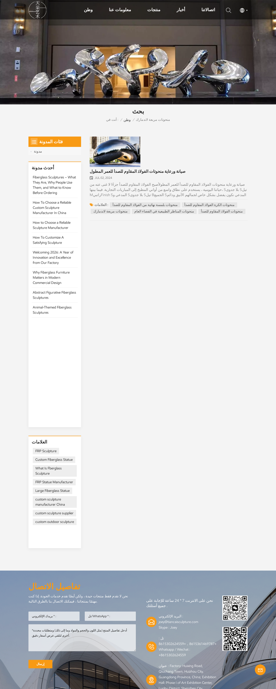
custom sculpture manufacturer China (50, 401)
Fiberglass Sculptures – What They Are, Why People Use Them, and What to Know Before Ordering (54, 188)
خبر (91, 652)
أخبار (181, 9)
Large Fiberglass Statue (52, 390)
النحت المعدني (82, 634)
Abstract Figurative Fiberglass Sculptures (54, 297)
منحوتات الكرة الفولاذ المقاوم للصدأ (210, 205)
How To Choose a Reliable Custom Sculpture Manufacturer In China (52, 210)
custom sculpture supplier (54, 413)
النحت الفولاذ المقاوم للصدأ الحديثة (123, 641)
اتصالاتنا (208, 9)
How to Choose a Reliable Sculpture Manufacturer (52, 228)
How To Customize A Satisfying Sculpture (48, 242)
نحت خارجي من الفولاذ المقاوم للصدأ (204, 634)
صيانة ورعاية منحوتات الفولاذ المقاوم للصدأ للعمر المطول (137, 172)
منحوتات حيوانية (77, 641)
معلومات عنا (120, 9)
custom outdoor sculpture (54, 421)
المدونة (162, 652)
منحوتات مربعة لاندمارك (110, 212)
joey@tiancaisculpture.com (178, 506)
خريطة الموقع (191, 652)
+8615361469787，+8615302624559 (187, 528)
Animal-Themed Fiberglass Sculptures (52, 312)
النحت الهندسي (198, 641)
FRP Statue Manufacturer (54, 382)
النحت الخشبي (168, 641)
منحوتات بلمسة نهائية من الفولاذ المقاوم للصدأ (145, 205)
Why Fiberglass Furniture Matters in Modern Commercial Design (51, 280)
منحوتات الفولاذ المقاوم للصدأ (222, 212)
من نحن (113, 652)
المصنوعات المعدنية (116, 634)
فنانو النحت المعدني (153, 634)
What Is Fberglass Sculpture (48, 370)
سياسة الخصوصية (138, 660)
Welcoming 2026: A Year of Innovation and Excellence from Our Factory (53, 260)
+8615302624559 (172, 539)
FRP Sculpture (45, 351)
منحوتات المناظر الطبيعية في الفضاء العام (164, 212)
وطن (88, 9)
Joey (173, 512)
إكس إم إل (223, 652)
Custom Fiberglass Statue (54, 359)
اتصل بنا (138, 652)
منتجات (153, 9)
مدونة (38, 151)
